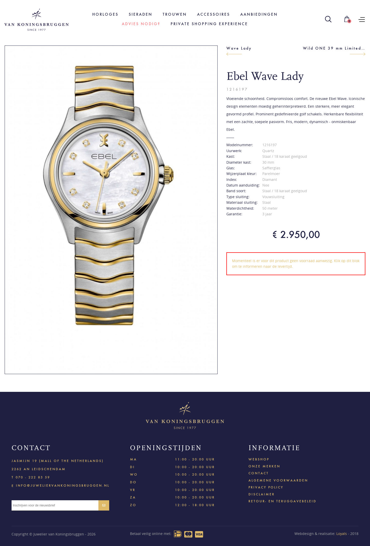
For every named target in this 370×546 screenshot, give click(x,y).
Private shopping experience (209, 23)
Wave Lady (239, 48)
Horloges (105, 14)
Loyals (341, 533)
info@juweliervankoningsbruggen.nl (62, 485)
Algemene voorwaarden (278, 480)
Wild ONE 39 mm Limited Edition (334, 48)
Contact (258, 473)
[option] (111, 210)
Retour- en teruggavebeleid (282, 501)
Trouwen (175, 14)
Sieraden (140, 14)
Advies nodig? (141, 23)
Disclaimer (261, 494)
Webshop (258, 459)
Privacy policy (265, 487)
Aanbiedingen (259, 14)
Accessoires (213, 14)
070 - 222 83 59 (33, 477)
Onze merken (264, 466)
